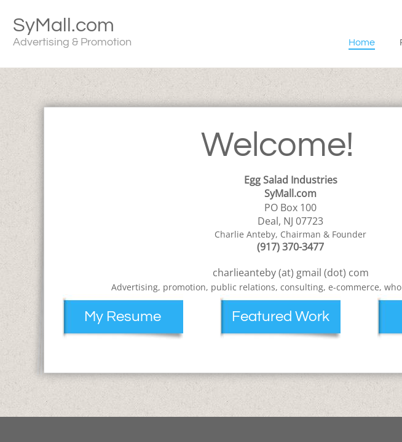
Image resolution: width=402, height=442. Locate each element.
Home (362, 42)
